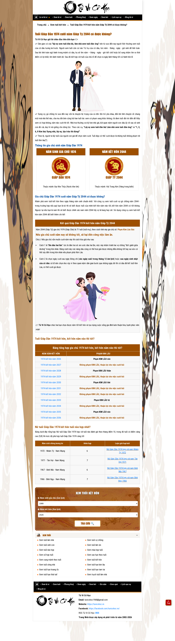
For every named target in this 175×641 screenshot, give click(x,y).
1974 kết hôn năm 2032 (51, 394)
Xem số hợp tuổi (46, 555)
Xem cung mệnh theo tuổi (50, 559)
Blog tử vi (128, 17)
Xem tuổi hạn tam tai (96, 569)
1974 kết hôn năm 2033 (51, 400)
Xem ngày (93, 17)
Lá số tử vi (44, 17)
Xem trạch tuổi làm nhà (97, 574)
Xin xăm (102, 584)
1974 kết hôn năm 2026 (51, 359)
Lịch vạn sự (115, 17)
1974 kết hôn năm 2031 (51, 388)
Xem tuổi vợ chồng (95, 540)
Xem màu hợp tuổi (95, 550)
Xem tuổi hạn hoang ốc (49, 569)
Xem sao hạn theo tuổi (96, 555)
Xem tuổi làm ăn (94, 545)
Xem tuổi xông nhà (47, 564)
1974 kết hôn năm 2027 (51, 365)
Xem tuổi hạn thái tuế (48, 574)
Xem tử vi (56, 17)
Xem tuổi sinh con (46, 545)
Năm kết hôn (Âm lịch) (49, 509)
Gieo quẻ (113, 584)
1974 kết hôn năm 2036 (51, 417)
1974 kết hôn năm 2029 (51, 376)
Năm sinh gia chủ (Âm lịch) (51, 498)
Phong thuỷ (80, 17)
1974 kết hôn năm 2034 (51, 406)
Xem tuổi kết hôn (94, 559)
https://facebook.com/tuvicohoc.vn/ (104, 608)
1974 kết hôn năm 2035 (51, 412)
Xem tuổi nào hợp (46, 550)
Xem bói (104, 17)
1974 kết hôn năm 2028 (51, 370)
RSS (97, 613)
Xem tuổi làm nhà (46, 540)
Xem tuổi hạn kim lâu (96, 564)
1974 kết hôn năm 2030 (51, 382)
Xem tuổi (68, 17)
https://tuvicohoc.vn (95, 604)
